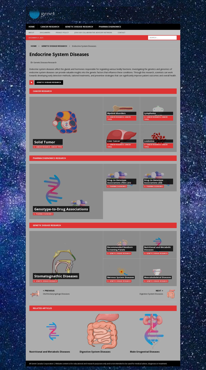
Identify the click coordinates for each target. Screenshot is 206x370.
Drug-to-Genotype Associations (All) (153, 181)
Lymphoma (150, 113)
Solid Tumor (44, 142)
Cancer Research (49, 26)
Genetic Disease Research (79, 26)
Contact (121, 32)
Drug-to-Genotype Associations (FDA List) (119, 181)
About (31, 32)
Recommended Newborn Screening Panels (120, 248)
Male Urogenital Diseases (145, 351)
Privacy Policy (62, 32)
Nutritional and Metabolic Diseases (157, 248)
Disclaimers (45, 32)
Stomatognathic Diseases (56, 276)
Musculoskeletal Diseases (157, 277)
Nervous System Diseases (120, 277)
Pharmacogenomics (110, 26)
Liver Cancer (113, 141)
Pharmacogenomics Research (49, 158)
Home (32, 26)
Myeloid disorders (116, 113)
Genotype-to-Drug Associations (61, 209)
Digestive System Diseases (95, 351)
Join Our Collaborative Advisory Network (93, 32)
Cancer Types (56, 147)
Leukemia (149, 141)
